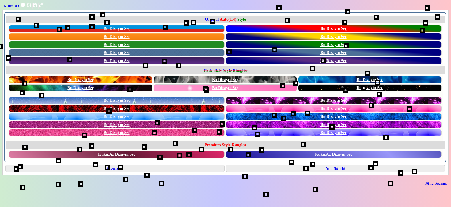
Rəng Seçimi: (436, 183)
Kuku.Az (11, 6)
